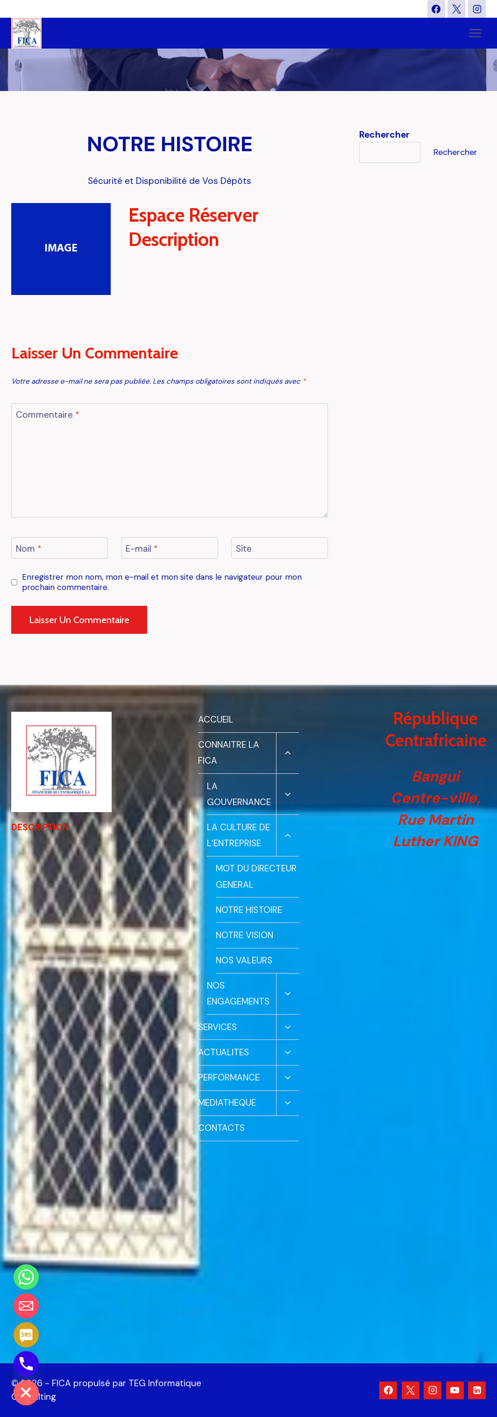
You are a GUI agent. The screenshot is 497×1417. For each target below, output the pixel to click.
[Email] (26, 1306)
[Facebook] (436, 9)
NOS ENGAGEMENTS (238, 993)
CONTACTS (221, 1128)
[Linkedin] (477, 1390)
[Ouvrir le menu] (475, 33)
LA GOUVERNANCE (239, 794)
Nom (29, 548)
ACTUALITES (223, 1052)
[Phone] (26, 1363)
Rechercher (455, 152)
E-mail (142, 548)
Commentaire (47, 414)
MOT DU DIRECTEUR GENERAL (256, 876)
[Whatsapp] (26, 1277)
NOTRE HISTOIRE (249, 910)
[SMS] (26, 1334)
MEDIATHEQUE (227, 1102)
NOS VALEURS (244, 960)
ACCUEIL (216, 719)
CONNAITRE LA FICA (228, 752)
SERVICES (217, 1027)
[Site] (279, 548)
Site (244, 548)
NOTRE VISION (244, 935)
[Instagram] (477, 9)
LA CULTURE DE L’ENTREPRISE (238, 835)
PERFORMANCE (229, 1077)
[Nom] (59, 548)
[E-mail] (169, 548)
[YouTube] (455, 1390)
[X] (456, 9)
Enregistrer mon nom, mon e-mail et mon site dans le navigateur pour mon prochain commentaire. (162, 582)
